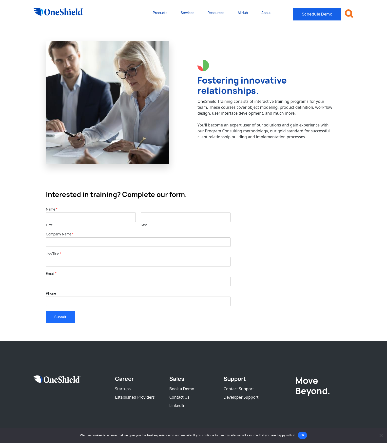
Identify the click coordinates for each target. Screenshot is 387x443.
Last (144, 225)
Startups (123, 388)
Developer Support (241, 397)
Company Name (60, 234)
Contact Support (239, 388)
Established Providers (135, 397)
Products (160, 12)
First (49, 225)
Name (52, 209)
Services (187, 12)
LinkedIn (177, 405)
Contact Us (179, 397)
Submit (60, 317)
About (266, 12)
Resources (216, 12)
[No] (380, 435)
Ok (302, 435)
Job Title (53, 254)
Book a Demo (181, 388)
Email (51, 273)
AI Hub (243, 12)
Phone (51, 293)
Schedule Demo (317, 14)
